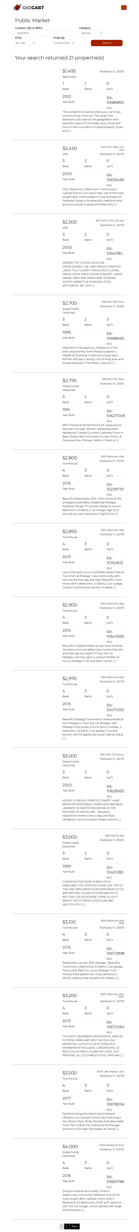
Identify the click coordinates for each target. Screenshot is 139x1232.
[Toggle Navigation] (123, 7)
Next (75, 1226)
